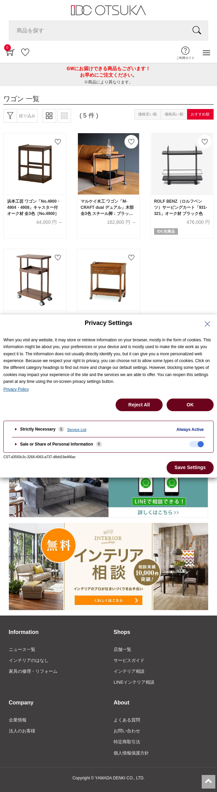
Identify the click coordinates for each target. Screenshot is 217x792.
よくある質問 (127, 720)
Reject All (139, 404)
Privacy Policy (16, 389)
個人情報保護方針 (131, 753)
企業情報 (18, 720)
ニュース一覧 (22, 649)
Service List (76, 430)
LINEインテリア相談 (134, 682)
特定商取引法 (127, 741)
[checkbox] (196, 444)
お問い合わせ (127, 730)
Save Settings (190, 467)
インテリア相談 (129, 671)
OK (190, 404)
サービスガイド (129, 660)
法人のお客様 (22, 730)
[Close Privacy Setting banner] (207, 323)
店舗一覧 (122, 649)
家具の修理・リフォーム (33, 671)
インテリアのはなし (29, 660)
